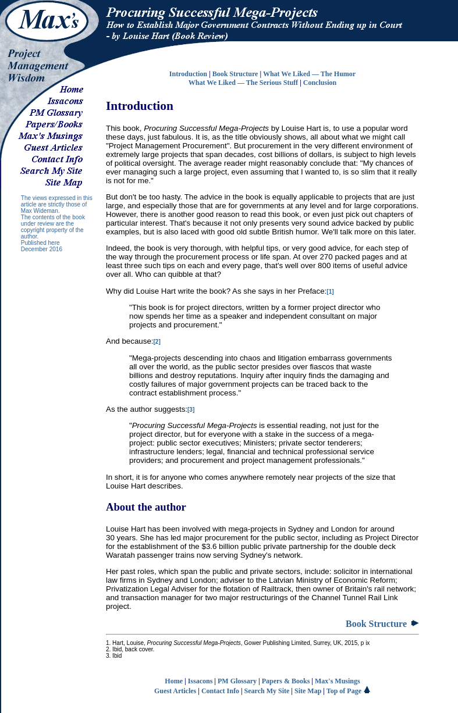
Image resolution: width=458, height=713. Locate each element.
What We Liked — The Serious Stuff (243, 83)
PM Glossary (237, 681)
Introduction (188, 74)
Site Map (307, 691)
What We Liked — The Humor (309, 74)
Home (174, 681)
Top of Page (348, 691)
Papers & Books (286, 681)
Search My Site (267, 691)
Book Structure (235, 74)
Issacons (200, 681)
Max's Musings (337, 681)
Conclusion (319, 83)
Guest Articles (175, 691)
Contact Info (220, 691)
